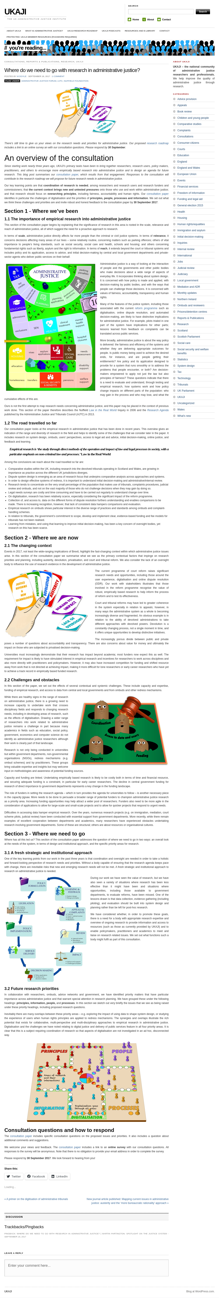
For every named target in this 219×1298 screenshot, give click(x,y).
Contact (166, 19)
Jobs (180, 261)
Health (181, 211)
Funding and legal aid (190, 199)
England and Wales (188, 167)
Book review (184, 111)
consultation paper (67, 174)
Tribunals (182, 384)
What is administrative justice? (44, 31)
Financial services (187, 186)
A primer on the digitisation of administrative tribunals (36, 1199)
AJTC (60, 81)
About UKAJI (14, 31)
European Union (186, 174)
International (184, 255)
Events (181, 180)
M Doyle (21, 76)
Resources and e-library (140, 31)
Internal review (185, 249)
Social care (183, 343)
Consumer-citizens (188, 142)
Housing (182, 217)
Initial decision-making (190, 236)
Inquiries (182, 242)
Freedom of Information (191, 192)
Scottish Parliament (188, 336)
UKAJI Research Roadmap (82, 31)
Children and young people (193, 117)
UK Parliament (185, 390)
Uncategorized (185, 403)
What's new (184, 415)
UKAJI (15, 11)
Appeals (182, 105)
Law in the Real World (103, 410)
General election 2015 (190, 205)
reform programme (146, 308)
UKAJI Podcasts (111, 31)
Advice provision (186, 99)
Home (135, 19)
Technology (184, 378)
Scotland (182, 330)
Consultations (14, 61)
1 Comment (58, 76)
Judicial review (185, 268)
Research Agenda (158, 410)
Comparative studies (189, 124)
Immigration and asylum (191, 230)
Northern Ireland (186, 299)
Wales (181, 409)
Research (67, 61)
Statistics (182, 359)
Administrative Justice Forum (38, 81)
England (182, 161)
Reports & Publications (42, 61)
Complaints (184, 130)
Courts (181, 149)
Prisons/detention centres (192, 311)
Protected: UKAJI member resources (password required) (42, 37)
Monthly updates (187, 292)
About (150, 19)
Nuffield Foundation (76, 81)
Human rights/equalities (191, 224)
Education (183, 155)
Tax (179, 371)
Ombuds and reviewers (190, 305)
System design (186, 365)
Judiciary (182, 274)
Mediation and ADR (188, 286)
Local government (187, 280)
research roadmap (158, 143)
